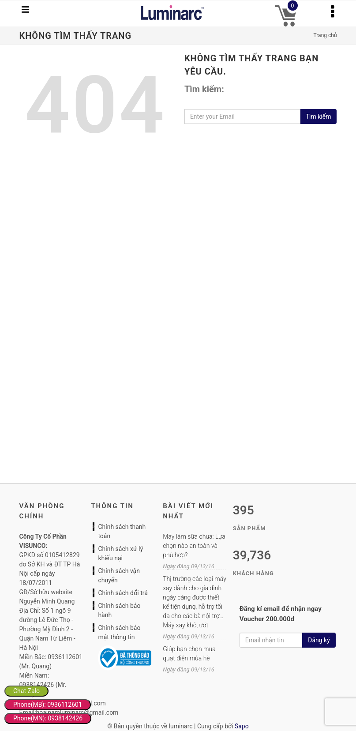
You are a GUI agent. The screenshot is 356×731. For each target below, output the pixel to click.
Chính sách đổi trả (122, 592)
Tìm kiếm (318, 116)
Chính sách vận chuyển (119, 575)
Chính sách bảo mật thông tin (119, 632)
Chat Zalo (26, 690)
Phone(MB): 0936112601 (47, 704)
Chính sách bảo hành (119, 610)
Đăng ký (319, 640)
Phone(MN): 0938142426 (47, 718)
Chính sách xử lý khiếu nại (120, 553)
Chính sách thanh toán (122, 531)
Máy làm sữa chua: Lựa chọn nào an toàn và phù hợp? (194, 546)
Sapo (242, 726)
